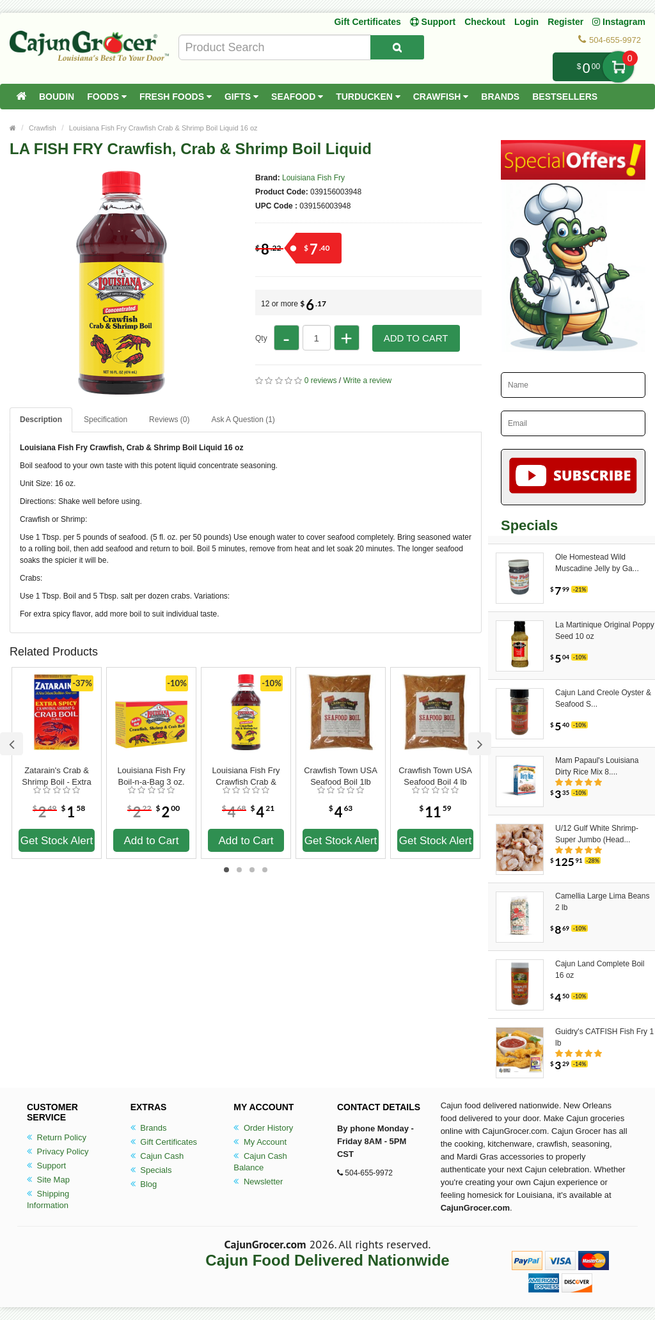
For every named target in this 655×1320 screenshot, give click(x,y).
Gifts (241, 96)
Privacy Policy (58, 1151)
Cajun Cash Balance (260, 1161)
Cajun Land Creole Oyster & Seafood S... (603, 698)
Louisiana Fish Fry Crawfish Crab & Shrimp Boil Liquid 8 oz (246, 776)
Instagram (618, 22)
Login (526, 22)
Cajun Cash (157, 1156)
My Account (260, 1142)
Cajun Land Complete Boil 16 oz (599, 969)
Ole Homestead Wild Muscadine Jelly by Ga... (597, 563)
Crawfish (441, 96)
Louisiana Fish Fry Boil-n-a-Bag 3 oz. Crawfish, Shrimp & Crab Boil (151, 776)
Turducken (368, 96)
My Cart (618, 66)
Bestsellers (564, 96)
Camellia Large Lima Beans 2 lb (602, 902)
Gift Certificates (367, 22)
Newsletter (258, 1181)
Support (46, 1165)
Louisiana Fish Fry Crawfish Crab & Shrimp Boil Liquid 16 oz (163, 128)
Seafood (297, 96)
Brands (500, 96)
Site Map (48, 1179)
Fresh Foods (175, 96)
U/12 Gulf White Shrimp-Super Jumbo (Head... (596, 834)
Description (41, 419)
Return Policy (56, 1137)
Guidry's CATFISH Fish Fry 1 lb (604, 1037)
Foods (107, 96)
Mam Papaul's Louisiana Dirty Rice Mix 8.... (596, 766)
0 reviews (320, 380)
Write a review (367, 380)
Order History (263, 1128)
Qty (261, 338)
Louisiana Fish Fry (313, 177)
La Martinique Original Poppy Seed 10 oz (604, 630)
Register (565, 22)
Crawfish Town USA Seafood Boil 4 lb (435, 776)
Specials (151, 1170)
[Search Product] (397, 47)
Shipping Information (48, 1199)
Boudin (56, 96)
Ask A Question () (242, 419)
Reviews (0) (169, 419)
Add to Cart (416, 338)
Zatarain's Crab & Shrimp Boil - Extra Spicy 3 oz (56, 776)
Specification (105, 419)
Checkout (484, 22)
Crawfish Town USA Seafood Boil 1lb (340, 776)
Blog (143, 1184)
